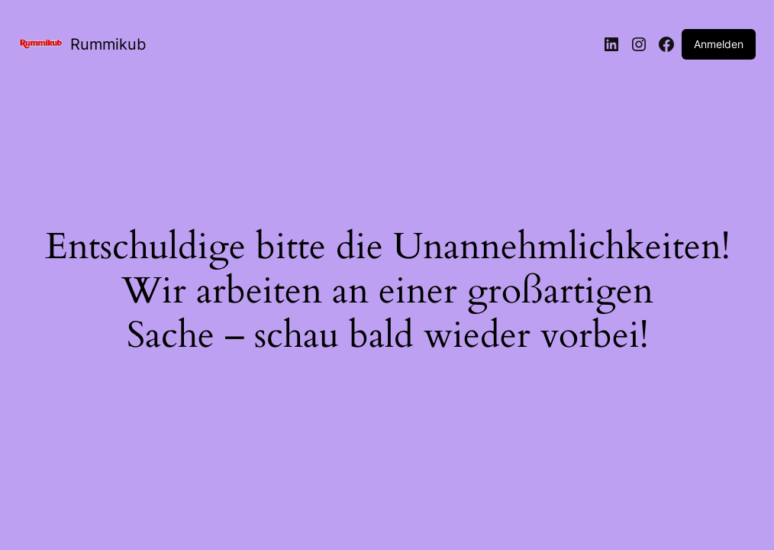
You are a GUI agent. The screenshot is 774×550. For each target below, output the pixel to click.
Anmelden (718, 43)
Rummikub (108, 44)
